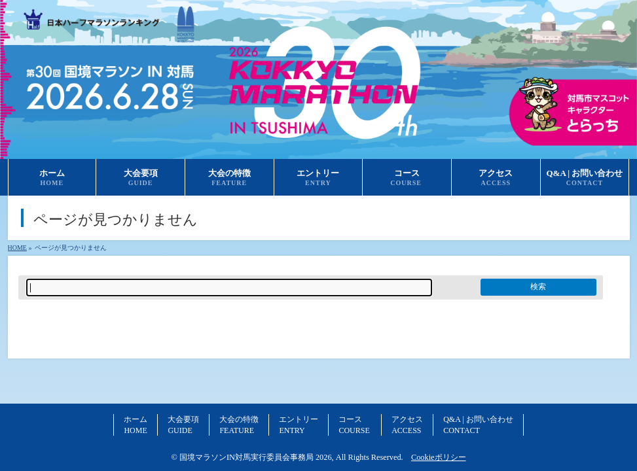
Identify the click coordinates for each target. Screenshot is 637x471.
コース (354, 424)
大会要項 (183, 424)
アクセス (407, 424)
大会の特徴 (239, 424)
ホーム (135, 424)
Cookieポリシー (438, 457)
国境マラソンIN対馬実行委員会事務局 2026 (255, 457)
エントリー (298, 424)
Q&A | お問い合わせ (478, 424)
